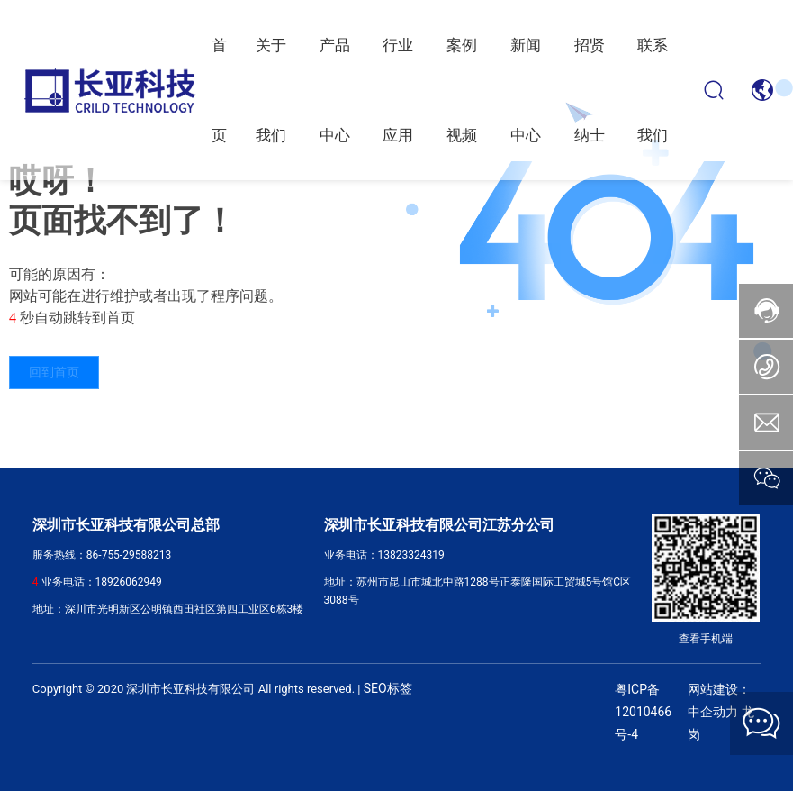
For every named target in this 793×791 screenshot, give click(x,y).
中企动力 (713, 712)
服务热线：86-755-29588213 (101, 555)
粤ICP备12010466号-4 (643, 711)
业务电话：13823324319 (384, 555)
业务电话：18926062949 (101, 582)
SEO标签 (388, 688)
